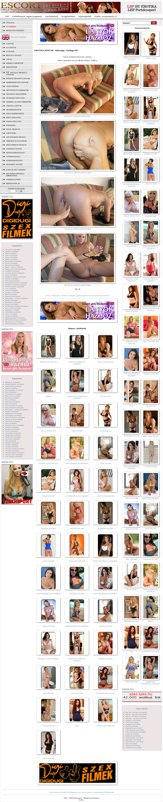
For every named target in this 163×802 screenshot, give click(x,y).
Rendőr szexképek (11, 411)
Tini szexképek (10, 441)
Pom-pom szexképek (12, 402)
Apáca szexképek (11, 255)
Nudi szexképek (11, 392)
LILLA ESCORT (77, 693)
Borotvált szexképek (12, 265)
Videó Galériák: (142, 709)
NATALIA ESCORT (77, 594)
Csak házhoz (12, 86)
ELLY (131, 405)
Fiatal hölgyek (13, 121)
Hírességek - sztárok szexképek (16, 298)
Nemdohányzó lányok (17, 82)
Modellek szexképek (12, 382)
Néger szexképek (11, 388)
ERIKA (48, 396)
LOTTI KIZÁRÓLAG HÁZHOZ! (48, 594)
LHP (7, 16)
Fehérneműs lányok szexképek (16, 283)
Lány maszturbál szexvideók (136, 732)
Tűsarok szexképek (12, 451)
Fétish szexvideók (132, 722)
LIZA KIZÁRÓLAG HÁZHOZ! (77, 496)
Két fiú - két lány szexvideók (136, 716)
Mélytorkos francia (16, 145)
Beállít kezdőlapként (69, 792)
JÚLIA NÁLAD (48, 758)
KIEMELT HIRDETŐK (14, 63)
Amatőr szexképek (12, 251)
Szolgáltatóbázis (68, 16)
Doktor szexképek (11, 279)
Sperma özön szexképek (13, 419)
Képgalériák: (17, 246)
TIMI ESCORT (76, 431)
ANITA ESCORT (48, 626)
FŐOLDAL (10, 23)
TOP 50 (9, 59)
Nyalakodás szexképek (13, 394)
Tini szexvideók (131, 744)
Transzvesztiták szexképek (14, 449)
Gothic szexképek (11, 290)
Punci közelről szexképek (14, 408)
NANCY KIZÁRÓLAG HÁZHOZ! (131, 91)
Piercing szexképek (12, 398)
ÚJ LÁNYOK (11, 47)
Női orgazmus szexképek (14, 390)
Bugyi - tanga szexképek (14, 267)
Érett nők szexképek (12, 281)
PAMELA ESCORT (105, 659)
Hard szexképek (11, 294)
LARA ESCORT (49, 561)
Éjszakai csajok (14, 149)
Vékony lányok (14, 106)
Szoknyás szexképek (12, 429)
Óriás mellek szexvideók (134, 738)
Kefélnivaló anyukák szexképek (16, 306)
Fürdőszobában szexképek (14, 287)
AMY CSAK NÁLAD (105, 362)
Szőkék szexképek (11, 427)
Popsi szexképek (11, 404)
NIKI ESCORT (48, 693)
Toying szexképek (11, 447)
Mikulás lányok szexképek (14, 324)
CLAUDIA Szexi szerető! (105, 693)
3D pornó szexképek (12, 249)
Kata (77, 726)
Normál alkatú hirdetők (18, 102)
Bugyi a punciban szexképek (15, 269)
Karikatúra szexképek (13, 302)
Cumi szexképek (11, 275)
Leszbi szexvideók (132, 734)
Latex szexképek (11, 314)
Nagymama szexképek (13, 386)
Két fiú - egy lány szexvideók (136, 714)
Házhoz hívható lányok (18, 78)
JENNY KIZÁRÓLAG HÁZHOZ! (105, 561)
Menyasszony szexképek (14, 322)
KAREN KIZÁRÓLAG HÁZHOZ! (77, 660)
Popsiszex (10, 125)
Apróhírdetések (51, 16)
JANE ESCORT (105, 463)
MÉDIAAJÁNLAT (13, 183)
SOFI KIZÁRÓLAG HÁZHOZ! (76, 463)
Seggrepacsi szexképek (13, 413)
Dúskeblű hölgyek (15, 98)
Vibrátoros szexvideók (134, 747)
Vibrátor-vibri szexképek (14, 454)
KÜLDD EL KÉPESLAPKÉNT (75, 116)
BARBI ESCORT (48, 496)
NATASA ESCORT (77, 528)
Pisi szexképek (10, 400)
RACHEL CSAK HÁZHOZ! (48, 659)
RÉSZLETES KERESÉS (15, 30)
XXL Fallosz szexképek (13, 456)
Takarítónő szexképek (13, 433)
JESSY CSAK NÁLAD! (105, 496)
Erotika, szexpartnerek (104, 16)
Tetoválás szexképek (12, 439)
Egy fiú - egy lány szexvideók (136, 712)
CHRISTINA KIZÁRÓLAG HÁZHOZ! (77, 397)
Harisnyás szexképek (12, 296)
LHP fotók (11, 133)
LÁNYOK (10, 44)
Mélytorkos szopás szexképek (16, 320)
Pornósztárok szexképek (14, 406)
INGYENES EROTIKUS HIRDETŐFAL (15, 175)
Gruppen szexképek (12, 292)
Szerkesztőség (98, 792)
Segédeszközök (13, 110)
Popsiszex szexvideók (133, 740)
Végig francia (13, 129)
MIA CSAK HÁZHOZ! (150, 499)
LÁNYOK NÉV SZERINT (16, 170)
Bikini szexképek (11, 259)
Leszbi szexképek (11, 316)
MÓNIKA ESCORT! (48, 528)
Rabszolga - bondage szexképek (16, 410)
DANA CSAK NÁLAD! (105, 726)
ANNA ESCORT (132, 311)
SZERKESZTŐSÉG (13, 179)
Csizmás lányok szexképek (15, 273)
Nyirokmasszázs (14, 160)
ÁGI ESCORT (105, 396)
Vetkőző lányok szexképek (14, 452)
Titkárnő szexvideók (133, 746)
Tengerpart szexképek (13, 435)
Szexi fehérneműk (15, 114)
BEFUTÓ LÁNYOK (13, 55)
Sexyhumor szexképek (13, 415)
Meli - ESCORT (131, 559)
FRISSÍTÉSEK (11, 67)
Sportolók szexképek (12, 421)
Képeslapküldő (85, 16)
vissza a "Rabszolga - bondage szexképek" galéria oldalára (67, 295)
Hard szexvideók (132, 726)
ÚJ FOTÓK (10, 51)
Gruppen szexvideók (133, 724)
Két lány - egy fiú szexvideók (136, 718)
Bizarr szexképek (11, 263)
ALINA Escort (105, 431)
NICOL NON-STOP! (48, 431)
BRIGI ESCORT (132, 682)
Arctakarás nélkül (16, 137)
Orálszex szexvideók (133, 736)
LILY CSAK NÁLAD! (77, 561)
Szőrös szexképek (11, 431)
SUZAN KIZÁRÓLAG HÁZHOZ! (77, 363)
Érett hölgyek (13, 117)
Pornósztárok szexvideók (134, 742)
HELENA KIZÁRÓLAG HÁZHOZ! (151, 309)
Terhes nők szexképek (13, 437)
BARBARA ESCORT (105, 528)
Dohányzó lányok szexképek (15, 277)
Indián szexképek (11, 300)
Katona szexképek (11, 304)
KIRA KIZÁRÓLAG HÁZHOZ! (77, 626)
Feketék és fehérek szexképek (16, 285)
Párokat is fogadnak (16, 141)
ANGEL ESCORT (105, 626)
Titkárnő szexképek (12, 443)
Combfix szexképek (12, 271)
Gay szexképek (10, 288)
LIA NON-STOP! (48, 726)
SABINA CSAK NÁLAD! (48, 463)
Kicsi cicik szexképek (13, 308)
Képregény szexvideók (134, 728)
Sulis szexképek (11, 423)
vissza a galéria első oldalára (99, 295)
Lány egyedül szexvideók (135, 730)
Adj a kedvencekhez (85, 792)
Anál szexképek (11, 253)
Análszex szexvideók (133, 720)
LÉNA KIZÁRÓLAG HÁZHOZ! (105, 594)
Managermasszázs (15, 153)
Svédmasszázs (13, 157)
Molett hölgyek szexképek (14, 384)
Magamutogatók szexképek (15, 318)
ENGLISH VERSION (18, 37)
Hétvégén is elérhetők (17, 90)
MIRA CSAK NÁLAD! (48, 362)
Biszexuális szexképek (13, 261)
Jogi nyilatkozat (54, 792)
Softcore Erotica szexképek (15, 417)
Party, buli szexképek (12, 396)
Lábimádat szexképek (13, 312)
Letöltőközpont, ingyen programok (27, 16)
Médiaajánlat (109, 792)
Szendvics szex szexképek (14, 425)
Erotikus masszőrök (16, 94)
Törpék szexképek (11, 445)
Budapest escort (14, 164)
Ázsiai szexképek (11, 257)
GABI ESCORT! (151, 216)
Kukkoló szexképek (12, 310)
